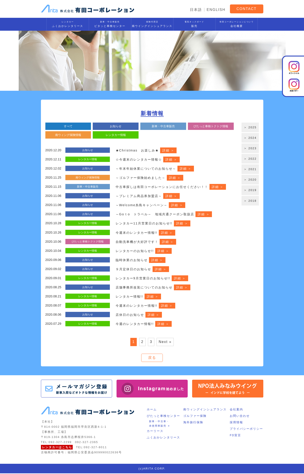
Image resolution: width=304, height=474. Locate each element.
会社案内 (236, 410)
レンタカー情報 (116, 134)
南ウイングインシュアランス (152, 23)
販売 (194, 23)
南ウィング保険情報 (68, 134)
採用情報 (236, 423)
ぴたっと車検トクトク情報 (210, 126)
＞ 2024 (250, 137)
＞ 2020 (250, 179)
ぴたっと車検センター (163, 416)
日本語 (196, 10)
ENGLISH (216, 10)
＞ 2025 (250, 127)
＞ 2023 (250, 148)
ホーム (152, 410)
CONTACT (246, 9)
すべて (68, 126)
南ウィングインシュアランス (205, 410)
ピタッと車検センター (110, 23)
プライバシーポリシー (246, 429)
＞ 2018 (250, 200)
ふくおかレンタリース (68, 23)
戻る (152, 358)
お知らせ (115, 126)
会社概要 (237, 23)
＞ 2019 (250, 190)
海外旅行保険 (193, 423)
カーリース (155, 431)
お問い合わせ (240, 416)
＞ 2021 (250, 169)
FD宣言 (235, 436)
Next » (165, 342)
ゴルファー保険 (195, 416)
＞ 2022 (250, 158)
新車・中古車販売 (163, 126)
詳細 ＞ (168, 150)
